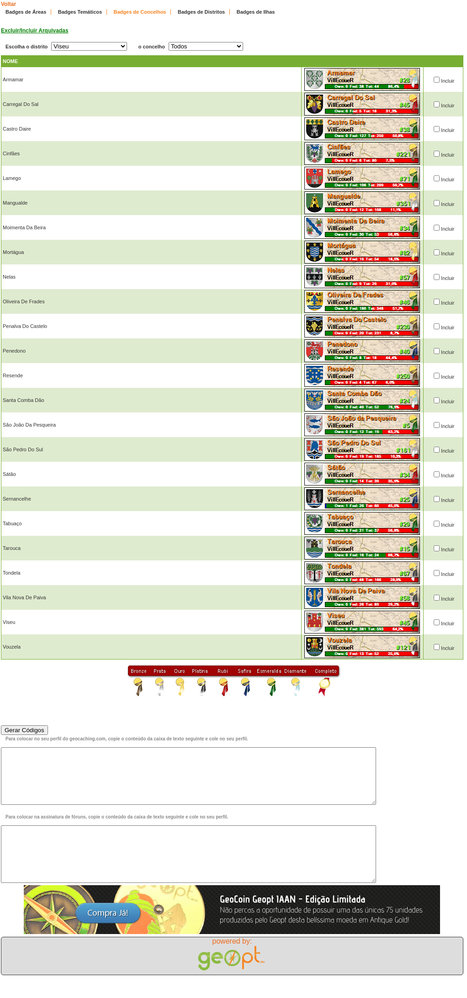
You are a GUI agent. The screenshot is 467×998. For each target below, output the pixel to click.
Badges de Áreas (25, 12)
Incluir (447, 81)
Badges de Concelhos (140, 12)
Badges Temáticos (80, 12)
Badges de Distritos (201, 12)
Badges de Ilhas (256, 12)
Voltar (8, 4)
